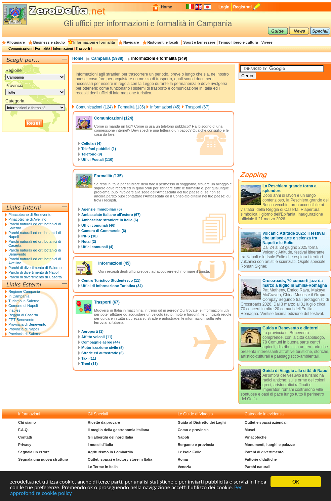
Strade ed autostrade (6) (102, 353)
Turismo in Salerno (23, 301)
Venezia (184, 467)
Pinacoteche (255, 437)
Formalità (42, 48)
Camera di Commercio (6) (103, 231)
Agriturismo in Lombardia (110, 452)
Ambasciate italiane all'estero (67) (110, 215)
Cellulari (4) (91, 143)
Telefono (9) (91, 154)
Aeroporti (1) (92, 331)
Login (224, 7)
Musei (250, 430)
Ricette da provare (104, 422)
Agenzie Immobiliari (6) (101, 209)
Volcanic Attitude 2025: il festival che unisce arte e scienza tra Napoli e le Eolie (293, 238)
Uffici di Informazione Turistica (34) (112, 286)
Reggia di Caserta (23, 315)
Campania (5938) (107, 58)
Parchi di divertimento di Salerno (34, 268)
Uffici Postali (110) (97, 159)
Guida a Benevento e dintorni (290, 328)
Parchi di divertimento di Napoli (33, 272)
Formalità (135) (131, 107)
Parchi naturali (257, 467)
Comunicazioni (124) (94, 107)
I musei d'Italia (100, 445)
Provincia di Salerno (24, 334)
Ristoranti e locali (163, 42)
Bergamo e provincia (196, 445)
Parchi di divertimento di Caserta (35, 277)
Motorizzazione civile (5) (102, 348)
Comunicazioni (20, 48)
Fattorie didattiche (261, 459)
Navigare (131, 42)
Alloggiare (16, 42)
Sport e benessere (199, 42)
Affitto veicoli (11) (96, 337)
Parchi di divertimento (264, 452)
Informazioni (63, 48)
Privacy (24, 445)
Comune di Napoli (23, 306)
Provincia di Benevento (27, 324)
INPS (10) (89, 236)
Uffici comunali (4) (97, 247)
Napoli (183, 437)
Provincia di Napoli (23, 329)
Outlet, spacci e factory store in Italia (120, 459)
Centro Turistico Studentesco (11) (110, 280)
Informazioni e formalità (94, 42)
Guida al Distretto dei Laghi (202, 422)
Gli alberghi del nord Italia (110, 437)
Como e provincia (193, 430)
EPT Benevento (21, 320)
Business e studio (49, 42)
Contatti (25, 437)
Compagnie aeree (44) (100, 342)
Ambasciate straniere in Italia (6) (109, 220)
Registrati (242, 7)
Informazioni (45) (165, 107)
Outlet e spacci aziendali (266, 422)
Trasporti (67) (197, 107)
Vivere (267, 42)
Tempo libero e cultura (238, 42)
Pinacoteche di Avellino (27, 219)
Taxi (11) (88, 358)
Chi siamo (27, 422)
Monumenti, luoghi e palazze (270, 445)
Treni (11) (89, 364)
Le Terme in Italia (103, 467)
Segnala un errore (34, 452)
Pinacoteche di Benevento (29, 215)
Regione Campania (24, 291)
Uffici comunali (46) (98, 225)
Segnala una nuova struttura (43, 459)
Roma (183, 459)
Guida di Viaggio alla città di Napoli (296, 370)
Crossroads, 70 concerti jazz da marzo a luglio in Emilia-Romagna (294, 283)
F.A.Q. (23, 430)
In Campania (18, 296)
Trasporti (83, 48)
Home (166, 7)
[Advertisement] (289, 128)
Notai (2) (88, 241)
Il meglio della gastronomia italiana (118, 430)
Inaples (14, 310)
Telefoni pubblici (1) (98, 149)
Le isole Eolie (189, 452)
